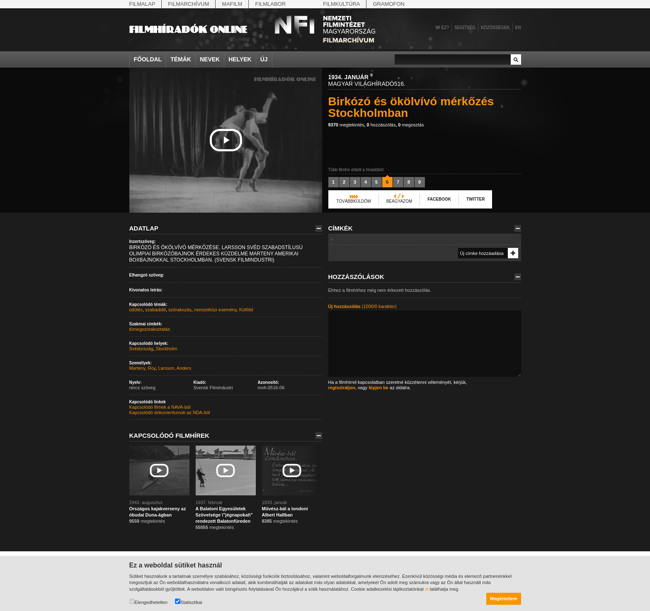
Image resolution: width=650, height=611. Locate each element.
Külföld (246, 309)
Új (264, 59)
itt (427, 589)
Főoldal (148, 59)
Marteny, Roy (142, 368)
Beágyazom (399, 201)
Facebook (439, 199)
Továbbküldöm (354, 201)
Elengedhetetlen (148, 602)
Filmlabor (270, 4)
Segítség (464, 27)
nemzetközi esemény (215, 309)
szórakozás (180, 309)
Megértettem (503, 598)
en (518, 27)
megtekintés (346, 124)
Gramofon (389, 4)
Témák (180, 59)
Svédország (141, 348)
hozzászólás (380, 124)
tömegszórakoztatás (149, 329)
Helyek (240, 59)
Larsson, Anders (174, 368)
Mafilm (232, 4)
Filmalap (142, 4)
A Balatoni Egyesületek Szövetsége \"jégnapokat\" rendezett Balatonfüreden (224, 515)
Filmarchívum (188, 4)
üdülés (136, 309)
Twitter (475, 199)
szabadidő (155, 309)
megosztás (411, 124)
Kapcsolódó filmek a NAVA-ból (160, 407)
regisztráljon (341, 387)
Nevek (210, 59)
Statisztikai (188, 602)
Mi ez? (442, 27)
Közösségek (495, 27)
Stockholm (166, 348)
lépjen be (378, 387)
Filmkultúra (341, 4)
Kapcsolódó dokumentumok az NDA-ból (169, 412)
